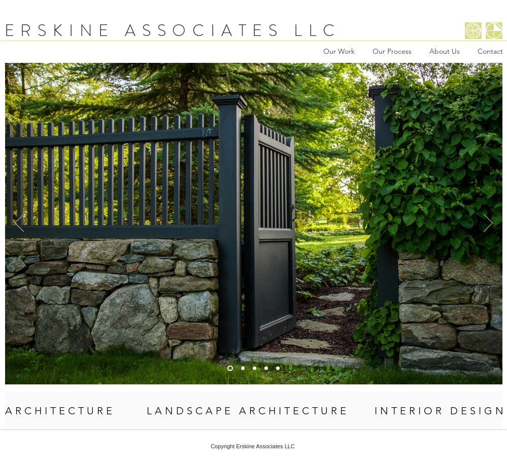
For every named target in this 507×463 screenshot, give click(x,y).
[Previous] (19, 223)
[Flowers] (278, 368)
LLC (317, 30)
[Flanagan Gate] (230, 368)
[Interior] (254, 368)
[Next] (488, 223)
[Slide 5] (243, 368)
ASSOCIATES (204, 30)
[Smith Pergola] (266, 368)
